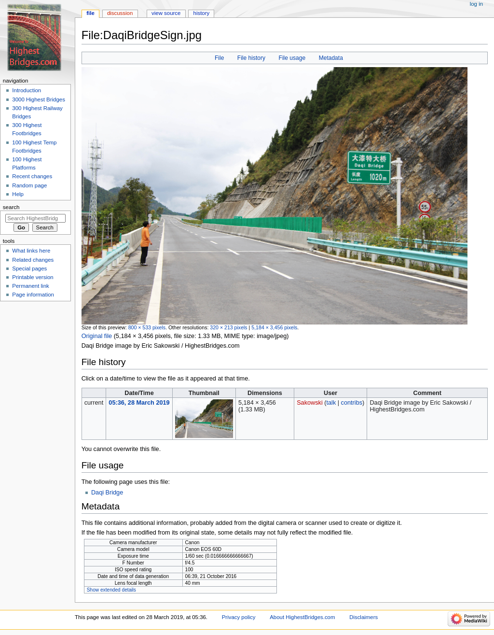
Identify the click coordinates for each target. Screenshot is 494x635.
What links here (31, 251)
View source (165, 13)
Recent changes (32, 176)
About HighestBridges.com (302, 617)
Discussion (120, 13)
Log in (476, 4)
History (201, 13)
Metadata (331, 58)
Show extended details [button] (111, 590)
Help (18, 194)
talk (331, 402)
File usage (292, 58)
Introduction (26, 90)
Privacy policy (239, 617)
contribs (351, 402)
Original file (97, 336)
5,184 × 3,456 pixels (274, 327)
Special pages (29, 268)
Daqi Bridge (107, 492)
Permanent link (30, 286)
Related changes (33, 260)
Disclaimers (363, 617)
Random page (29, 185)
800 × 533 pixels (146, 327)
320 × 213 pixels (228, 327)
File (219, 58)
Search (11, 207)
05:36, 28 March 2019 (139, 402)
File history (251, 58)
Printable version (32, 277)
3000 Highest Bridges (38, 99)
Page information (33, 294)
